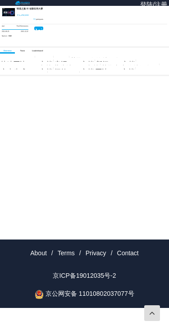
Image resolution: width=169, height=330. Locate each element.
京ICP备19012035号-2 (84, 275)
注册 (161, 4)
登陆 (146, 4)
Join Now (38, 28)
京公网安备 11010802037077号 (90, 293)
